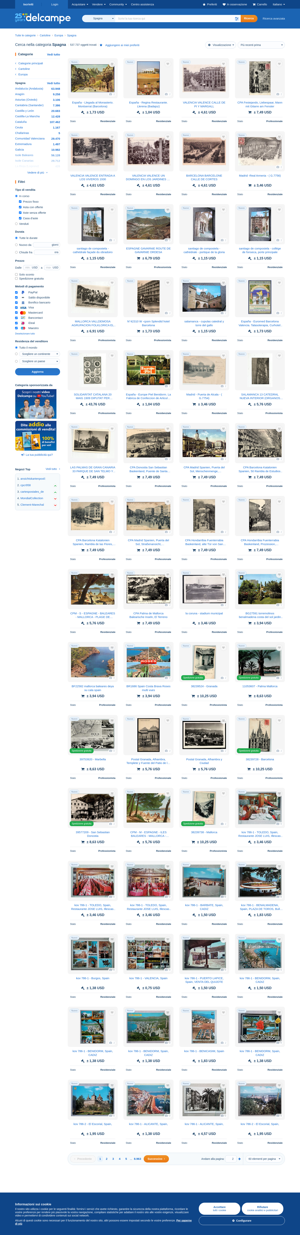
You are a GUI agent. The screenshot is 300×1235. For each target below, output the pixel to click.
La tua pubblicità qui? (37, 454)
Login (54, 4)
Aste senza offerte (32, 212)
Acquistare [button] (78, 4)
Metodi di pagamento (208, 1192)
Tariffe (64, 1192)
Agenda (110, 1192)
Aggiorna (37, 371)
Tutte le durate (26, 238)
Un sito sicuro (203, 1183)
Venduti (22, 223)
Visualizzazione (219, 44)
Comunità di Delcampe (119, 1183)
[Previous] (83, 1158)
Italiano (277, 4)
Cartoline (22, 68)
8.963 (137, 1158)
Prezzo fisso (29, 201)
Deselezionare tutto (25, 333)
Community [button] (116, 4)
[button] (236, 18)
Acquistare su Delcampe (30, 1183)
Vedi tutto (53, 54)
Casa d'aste (28, 218)
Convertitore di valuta (253, 1183)
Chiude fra (23, 252)
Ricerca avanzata (274, 18)
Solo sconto (24, 274)
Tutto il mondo (26, 347)
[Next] (156, 1158)
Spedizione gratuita (29, 278)
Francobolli (22, 1192)
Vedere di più (35, 172)
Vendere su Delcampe (74, 1183)
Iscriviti (28, 4)
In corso (22, 196)
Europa (21, 74)
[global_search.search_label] (178, 18)
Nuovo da (23, 244)
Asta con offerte (31, 207)
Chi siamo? (157, 1183)
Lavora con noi (161, 1192)
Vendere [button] (97, 4)
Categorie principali (29, 63)
